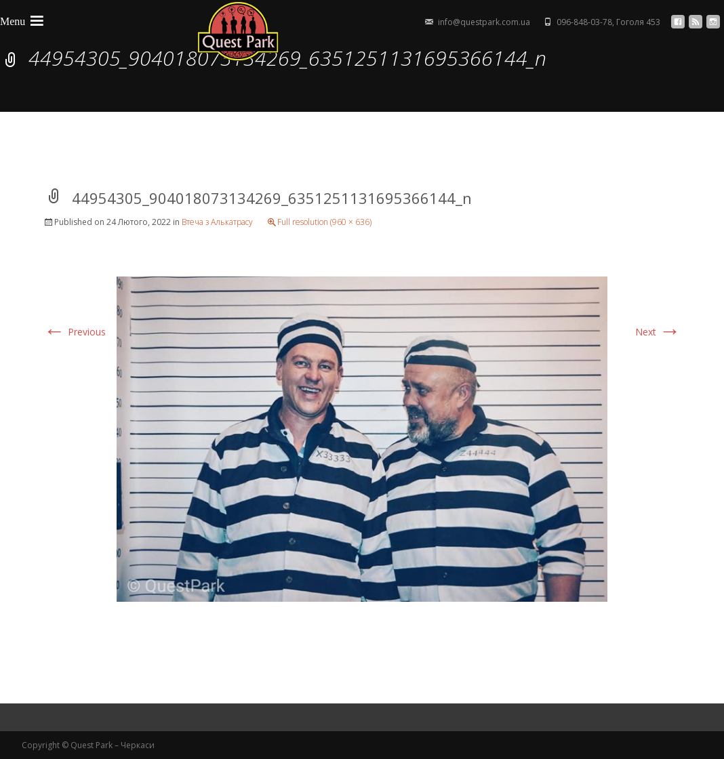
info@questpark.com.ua (484, 22)
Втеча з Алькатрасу (217, 222)
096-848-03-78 (584, 22)
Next (658, 331)
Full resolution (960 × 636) (324, 222)
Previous (74, 331)
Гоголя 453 (638, 22)
